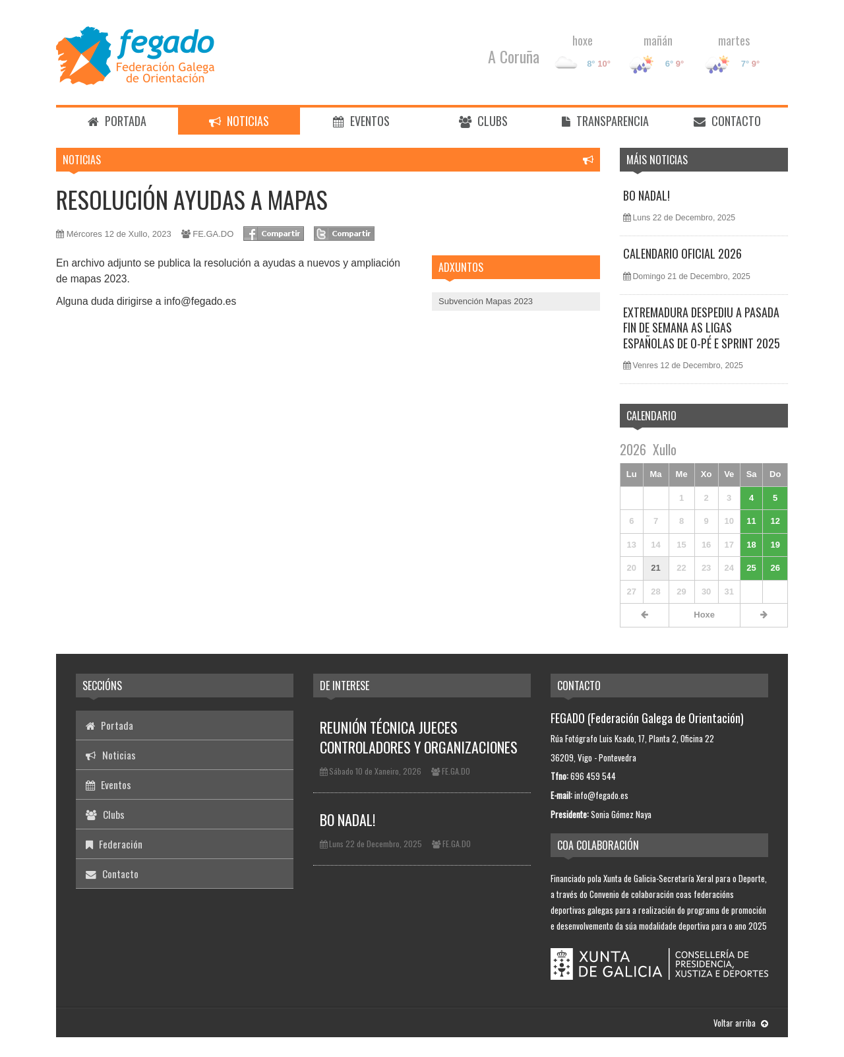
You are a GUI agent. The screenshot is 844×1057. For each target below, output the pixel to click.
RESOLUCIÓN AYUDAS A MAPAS (192, 198)
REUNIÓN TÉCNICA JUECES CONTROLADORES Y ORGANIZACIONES (419, 737)
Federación (114, 844)
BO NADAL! (646, 195)
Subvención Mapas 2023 (485, 301)
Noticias (239, 120)
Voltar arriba (740, 1022)
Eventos (361, 120)
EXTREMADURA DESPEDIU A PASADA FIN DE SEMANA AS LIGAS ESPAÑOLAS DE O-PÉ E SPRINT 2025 (701, 328)
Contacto (727, 120)
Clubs (483, 120)
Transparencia (605, 120)
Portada (117, 120)
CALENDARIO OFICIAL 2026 (682, 253)
